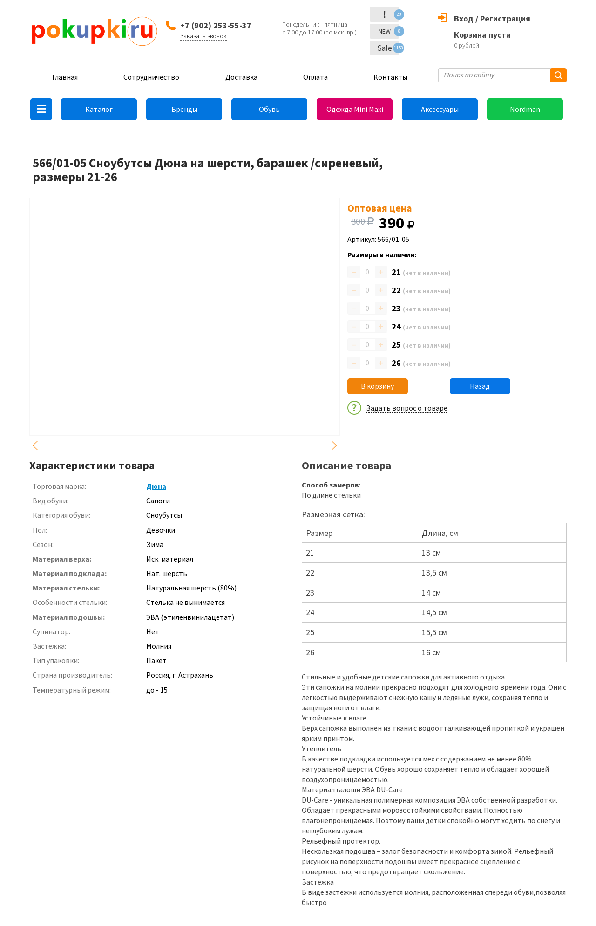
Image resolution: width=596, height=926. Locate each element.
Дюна (156, 486)
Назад (480, 386)
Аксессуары (440, 109)
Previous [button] (35, 445)
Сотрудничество (151, 77)
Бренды (184, 109)
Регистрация (505, 18)
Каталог (99, 109)
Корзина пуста (482, 34)
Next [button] (334, 445)
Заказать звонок (203, 36)
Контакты (390, 77)
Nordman (525, 109)
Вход (464, 18)
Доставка (241, 77)
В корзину (377, 386)
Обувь (269, 109)
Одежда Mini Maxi (354, 109)
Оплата (315, 77)
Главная (65, 77)
